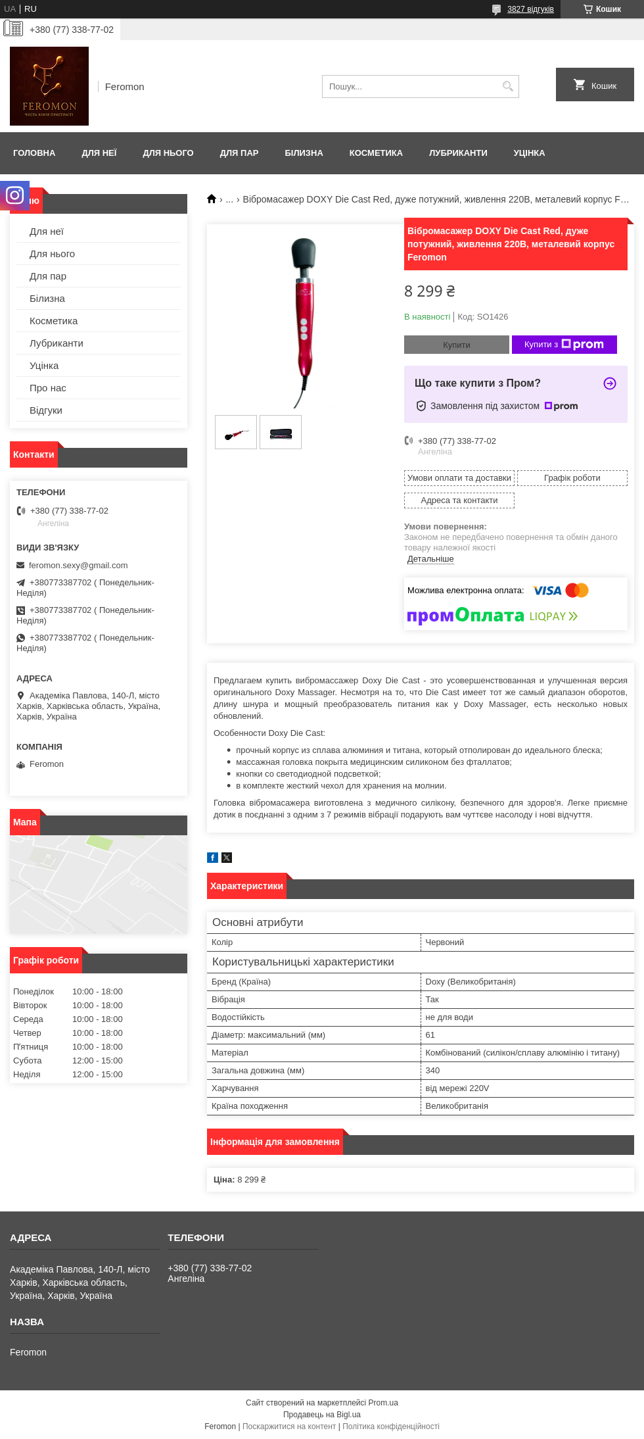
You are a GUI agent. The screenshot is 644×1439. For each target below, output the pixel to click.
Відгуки (46, 410)
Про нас (48, 387)
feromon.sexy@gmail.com (78, 565)
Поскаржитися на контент (289, 1426)
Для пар (239, 153)
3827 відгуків (530, 9)
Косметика (376, 153)
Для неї (98, 153)
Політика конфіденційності (391, 1426)
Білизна (304, 153)
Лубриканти (458, 153)
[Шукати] (507, 86)
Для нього (168, 153)
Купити (457, 345)
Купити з (564, 345)
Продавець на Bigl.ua (322, 1414)
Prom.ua (383, 1402)
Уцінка (529, 153)
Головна (34, 153)
